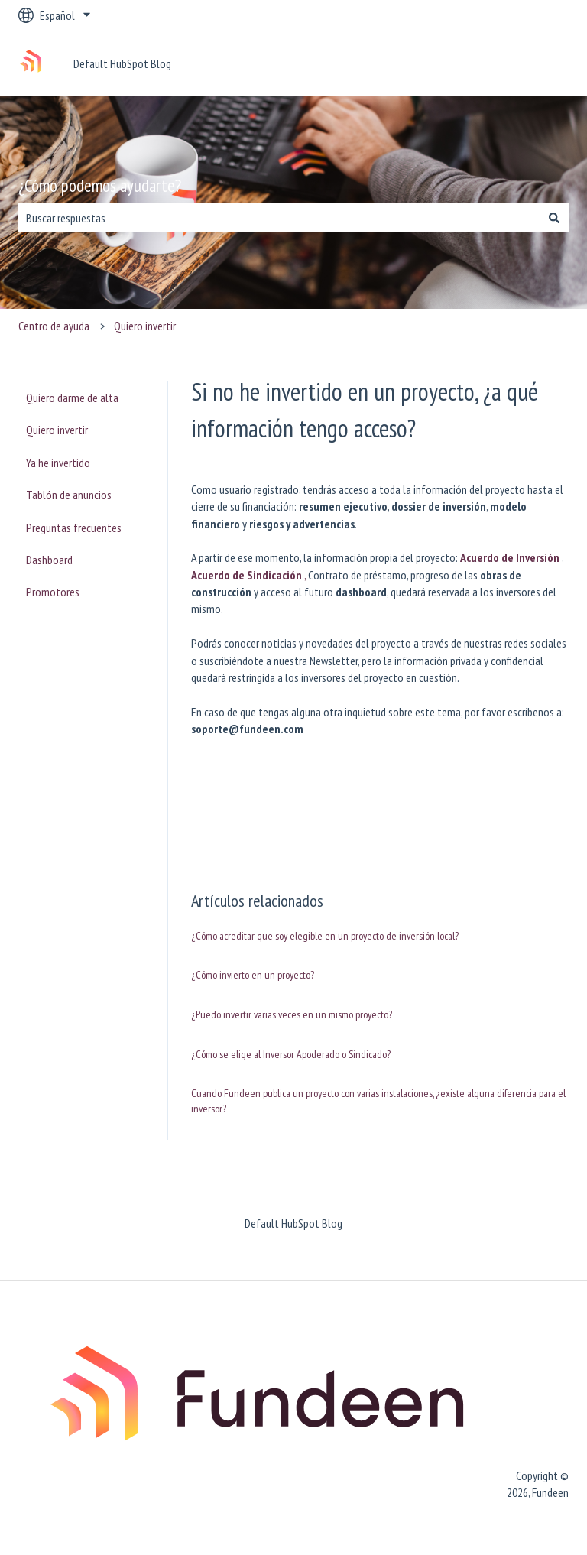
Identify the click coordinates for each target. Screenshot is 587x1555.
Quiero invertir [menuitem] (57, 429)
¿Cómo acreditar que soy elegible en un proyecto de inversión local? (325, 936)
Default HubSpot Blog (122, 63)
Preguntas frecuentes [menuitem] (74, 527)
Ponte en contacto (511, 63)
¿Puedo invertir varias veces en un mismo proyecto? (291, 1014)
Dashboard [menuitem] (49, 559)
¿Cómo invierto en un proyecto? (252, 975)
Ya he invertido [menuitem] (58, 462)
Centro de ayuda (53, 325)
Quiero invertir (145, 325)
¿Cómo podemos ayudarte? (99, 185)
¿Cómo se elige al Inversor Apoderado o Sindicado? (291, 1054)
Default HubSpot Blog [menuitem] (293, 1223)
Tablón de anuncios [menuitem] (69, 494)
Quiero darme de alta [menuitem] (72, 397)
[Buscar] (554, 217)
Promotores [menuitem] (52, 591)
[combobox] (279, 217)
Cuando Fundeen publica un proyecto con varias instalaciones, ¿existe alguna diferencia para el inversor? (378, 1100)
